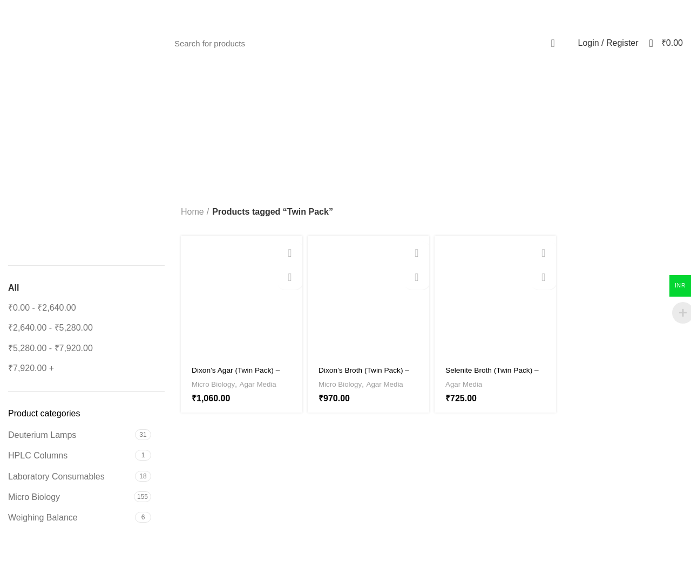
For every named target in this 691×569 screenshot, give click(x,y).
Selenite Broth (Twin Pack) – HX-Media (484, 374)
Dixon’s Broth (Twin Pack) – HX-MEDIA (368, 374)
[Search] (366, 43)
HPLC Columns (37, 455)
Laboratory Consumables (56, 476)
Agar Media (267, 383)
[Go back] (253, 134)
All (13, 287)
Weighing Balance (43, 517)
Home (192, 211)
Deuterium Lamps (42, 435)
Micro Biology (34, 497)
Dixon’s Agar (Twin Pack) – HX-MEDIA (240, 374)
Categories (404, 134)
